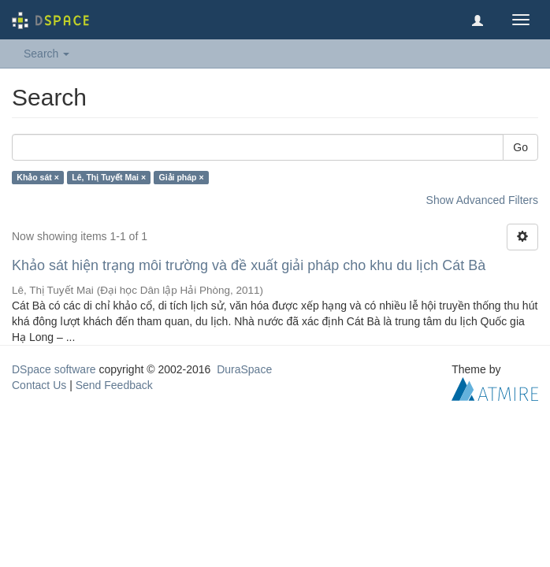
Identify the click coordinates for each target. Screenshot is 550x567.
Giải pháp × (181, 177)
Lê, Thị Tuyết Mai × (109, 177)
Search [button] (46, 53)
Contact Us (39, 385)
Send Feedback (114, 385)
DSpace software (54, 369)
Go (520, 147)
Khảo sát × (38, 177)
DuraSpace (244, 369)
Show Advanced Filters (482, 200)
